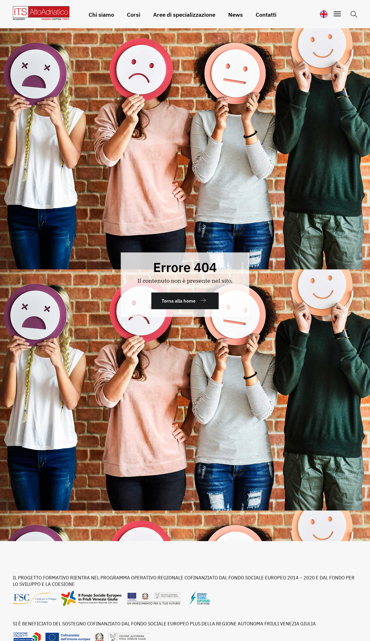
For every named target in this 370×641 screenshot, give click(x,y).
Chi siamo (101, 14)
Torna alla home (179, 301)
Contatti (266, 14)
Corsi (133, 14)
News (235, 14)
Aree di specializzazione (184, 14)
